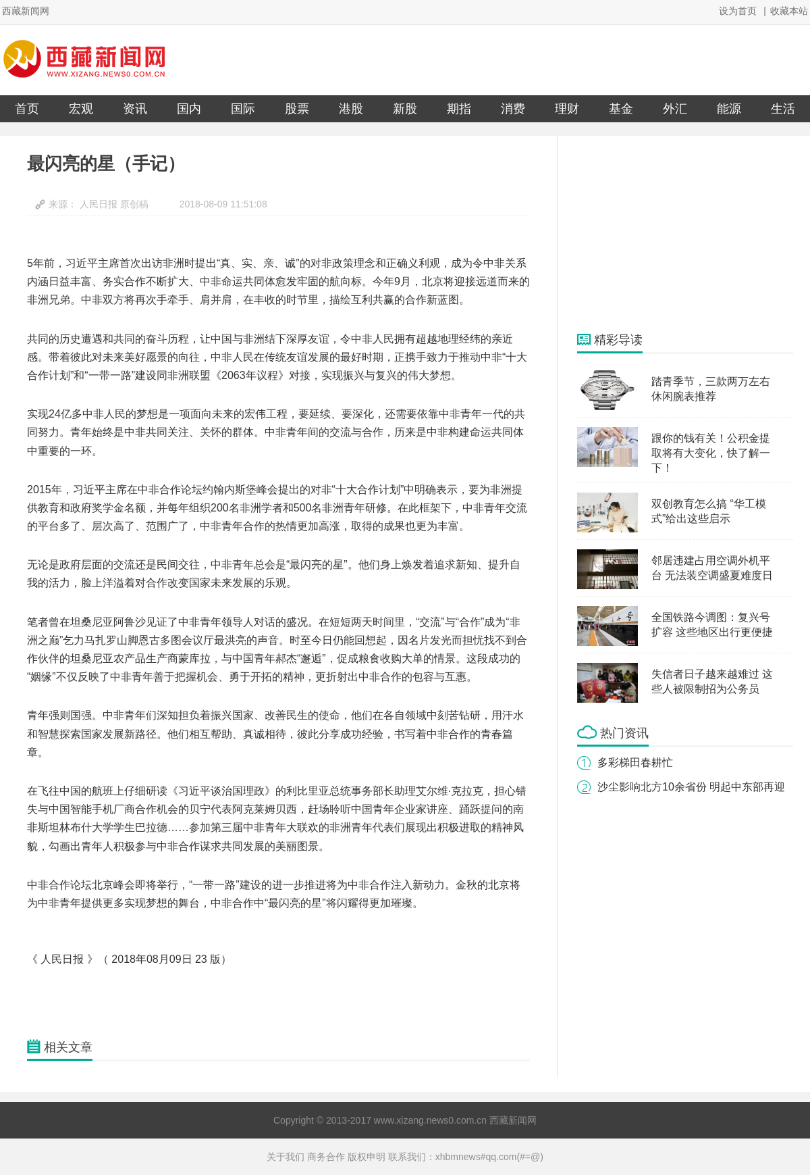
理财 (567, 109)
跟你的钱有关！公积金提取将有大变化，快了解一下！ (710, 453)
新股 (405, 109)
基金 (621, 109)
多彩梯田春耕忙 (635, 762)
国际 (243, 109)
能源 (729, 109)
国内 (189, 109)
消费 (513, 109)
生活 (783, 109)
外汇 (675, 109)
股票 (297, 109)
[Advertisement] (678, 233)
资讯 (135, 109)
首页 (27, 109)
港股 (351, 109)
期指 (459, 109)
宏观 (81, 109)
